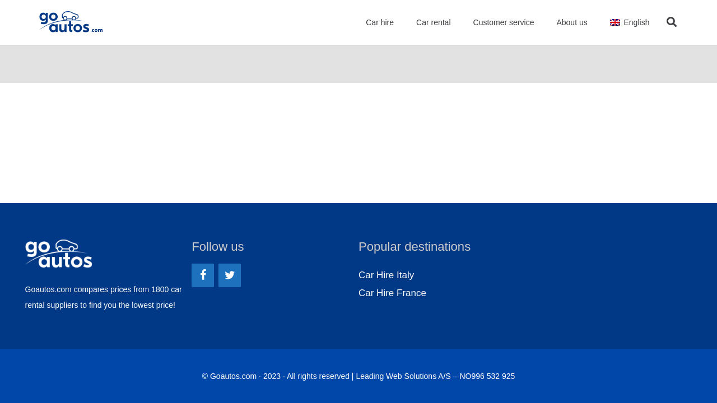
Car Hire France (392, 293)
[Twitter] (229, 275)
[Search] (671, 22)
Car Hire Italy (386, 275)
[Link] (71, 22)
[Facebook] (203, 275)
